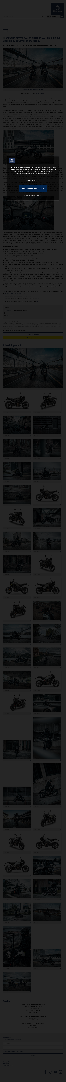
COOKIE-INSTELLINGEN (33, 195)
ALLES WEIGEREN (33, 180)
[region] (33, 178)
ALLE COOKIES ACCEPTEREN (33, 188)
